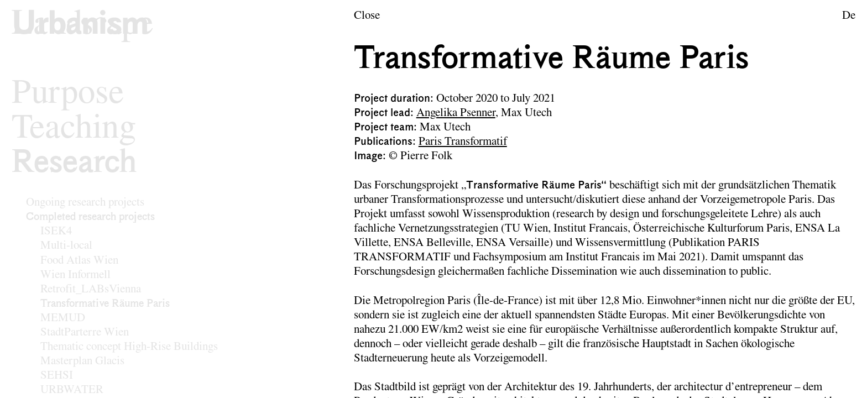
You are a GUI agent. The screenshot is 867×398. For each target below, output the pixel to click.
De (848, 15)
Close (367, 15)
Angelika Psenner (455, 113)
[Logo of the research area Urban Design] (82, 25)
